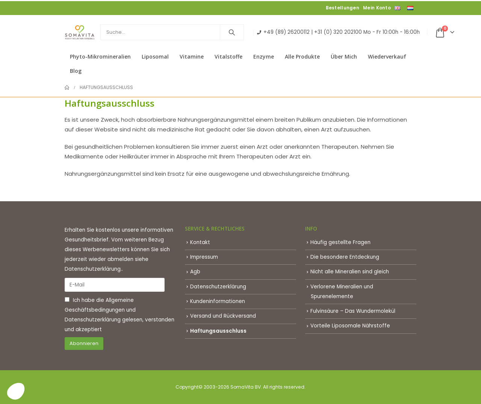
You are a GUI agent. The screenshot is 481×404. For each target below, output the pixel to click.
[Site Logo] (80, 32)
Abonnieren (84, 343)
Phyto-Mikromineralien (100, 56)
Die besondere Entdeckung (344, 257)
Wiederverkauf (387, 56)
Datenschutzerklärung (93, 319)
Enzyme (263, 56)
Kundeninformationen (217, 301)
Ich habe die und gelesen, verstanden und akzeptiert (119, 315)
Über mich (344, 56)
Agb (195, 271)
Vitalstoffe (228, 56)
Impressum (204, 257)
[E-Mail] (115, 285)
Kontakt (200, 242)
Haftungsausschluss (218, 331)
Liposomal (155, 56)
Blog (76, 70)
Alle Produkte (302, 56)
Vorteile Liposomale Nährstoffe (350, 325)
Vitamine (192, 56)
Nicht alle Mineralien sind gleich (349, 271)
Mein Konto (377, 8)
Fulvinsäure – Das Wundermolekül (352, 311)
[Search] (232, 32)
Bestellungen (343, 8)
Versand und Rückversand (223, 316)
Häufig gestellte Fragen (340, 242)
